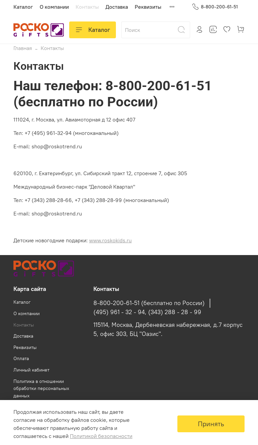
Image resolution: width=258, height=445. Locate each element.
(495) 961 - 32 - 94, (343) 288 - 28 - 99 (147, 312)
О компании (54, 6)
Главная (22, 48)
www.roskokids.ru (110, 240)
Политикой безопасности (101, 436)
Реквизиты (148, 6)
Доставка (116, 6)
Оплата (21, 358)
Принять (211, 423)
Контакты (87, 6)
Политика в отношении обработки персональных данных (41, 388)
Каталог (23, 6)
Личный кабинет (31, 370)
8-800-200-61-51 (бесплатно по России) (149, 303)
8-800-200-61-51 (215, 6)
